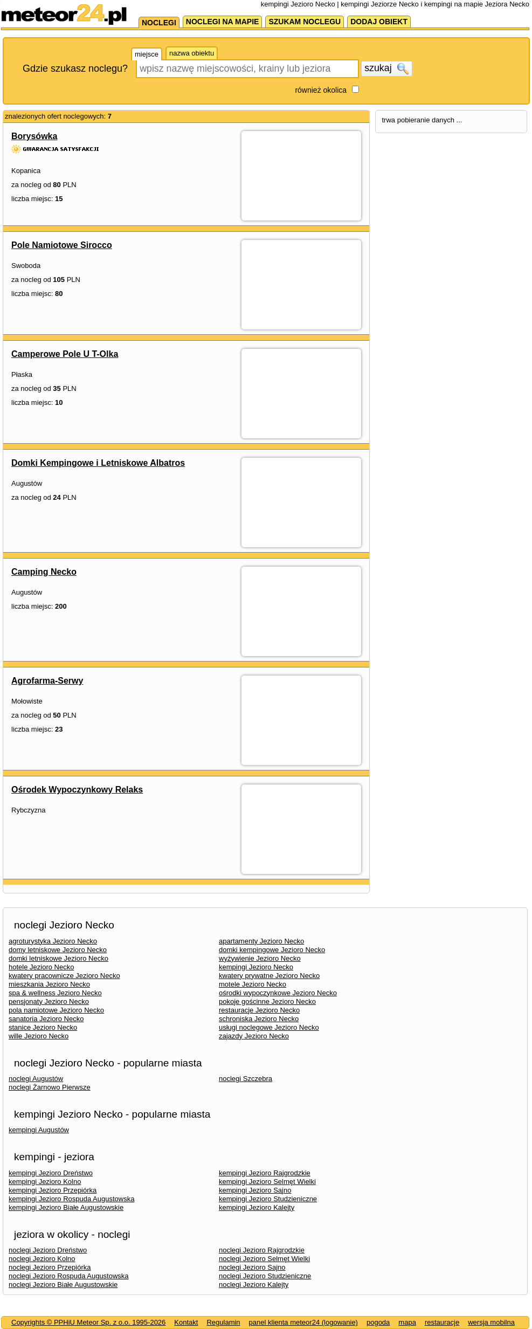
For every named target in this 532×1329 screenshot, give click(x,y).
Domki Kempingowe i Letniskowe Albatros (98, 462)
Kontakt (186, 1322)
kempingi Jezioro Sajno (255, 1190)
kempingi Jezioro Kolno (45, 1181)
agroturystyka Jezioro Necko (53, 941)
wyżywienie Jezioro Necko (260, 958)
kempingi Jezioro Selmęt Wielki (267, 1181)
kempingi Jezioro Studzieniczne (268, 1199)
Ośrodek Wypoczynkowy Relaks (77, 789)
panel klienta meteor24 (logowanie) (303, 1322)
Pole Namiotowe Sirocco (61, 245)
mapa (407, 1322)
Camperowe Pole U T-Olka (64, 354)
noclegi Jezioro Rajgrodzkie (262, 1250)
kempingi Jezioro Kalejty (256, 1207)
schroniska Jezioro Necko (259, 1019)
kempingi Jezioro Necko (256, 967)
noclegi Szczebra (245, 1079)
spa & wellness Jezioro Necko (55, 993)
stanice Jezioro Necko (43, 1027)
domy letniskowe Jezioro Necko (58, 950)
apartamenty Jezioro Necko (261, 941)
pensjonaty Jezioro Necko (49, 1001)
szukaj (386, 68)
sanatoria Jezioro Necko (46, 1019)
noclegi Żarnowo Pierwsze (50, 1087)
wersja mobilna (491, 1322)
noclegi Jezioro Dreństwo (48, 1250)
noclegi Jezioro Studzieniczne (265, 1276)
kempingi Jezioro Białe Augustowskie (66, 1207)
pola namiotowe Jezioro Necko (56, 1010)
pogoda (378, 1322)
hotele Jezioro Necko (41, 967)
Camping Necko (44, 571)
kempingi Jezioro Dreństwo (51, 1173)
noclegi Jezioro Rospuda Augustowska (69, 1276)
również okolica (321, 90)
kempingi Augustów (39, 1130)
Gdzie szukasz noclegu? (75, 68)
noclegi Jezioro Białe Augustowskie (63, 1284)
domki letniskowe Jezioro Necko (58, 958)
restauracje (442, 1322)
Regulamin (223, 1322)
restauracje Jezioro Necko (259, 1010)
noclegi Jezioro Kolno (42, 1259)
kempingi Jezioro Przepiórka (52, 1190)
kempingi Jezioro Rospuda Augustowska (71, 1199)
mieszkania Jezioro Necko (49, 984)
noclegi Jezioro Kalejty (253, 1284)
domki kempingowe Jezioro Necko (272, 950)
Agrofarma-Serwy (47, 680)
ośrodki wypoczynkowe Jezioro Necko (278, 993)
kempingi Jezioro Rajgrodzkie (264, 1173)
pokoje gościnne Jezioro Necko (267, 1001)
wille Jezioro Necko (38, 1036)
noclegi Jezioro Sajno (252, 1267)
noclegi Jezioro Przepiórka (50, 1267)
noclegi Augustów (36, 1079)
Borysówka (34, 136)
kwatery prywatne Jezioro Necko (269, 976)
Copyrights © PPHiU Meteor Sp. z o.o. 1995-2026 (88, 1322)
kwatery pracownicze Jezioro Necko (64, 976)
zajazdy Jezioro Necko (254, 1036)
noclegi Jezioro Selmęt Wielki (264, 1259)
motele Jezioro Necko (252, 984)
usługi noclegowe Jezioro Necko (269, 1027)
